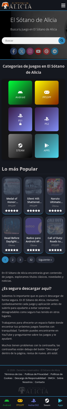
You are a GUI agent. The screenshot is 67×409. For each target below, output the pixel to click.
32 (31, 259)
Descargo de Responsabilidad (30, 378)
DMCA (51, 378)
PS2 (46, 121)
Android (20, 94)
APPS (47, 147)
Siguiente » (45, 259)
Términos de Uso (13, 374)
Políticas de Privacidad (36, 374)
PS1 (20, 119)
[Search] (33, 40)
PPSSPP (47, 94)
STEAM (20, 147)
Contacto (40, 382)
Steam (47, 403)
